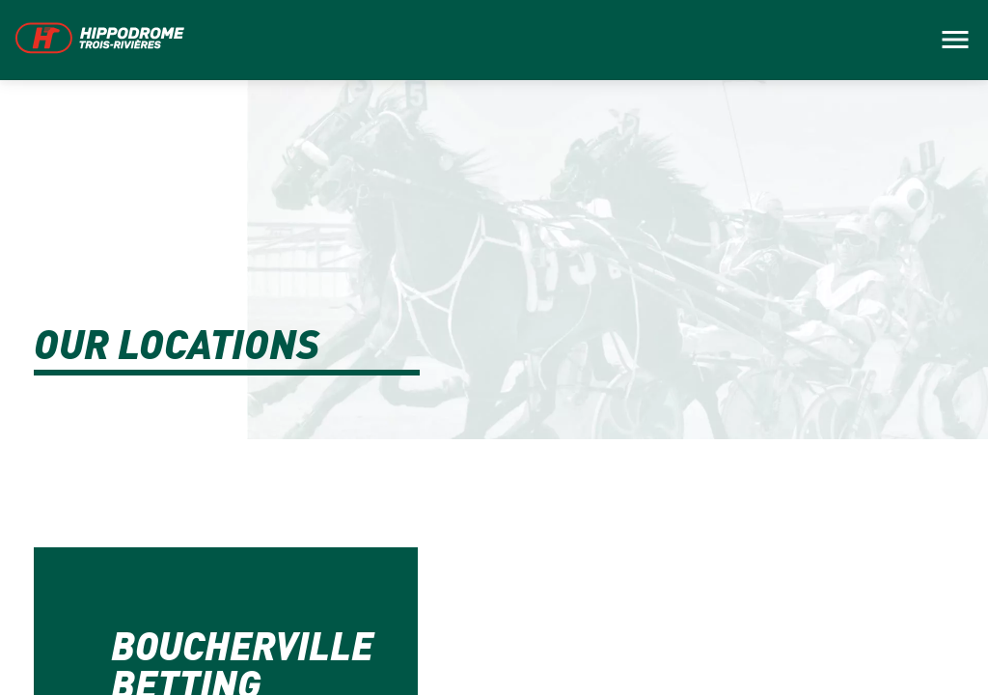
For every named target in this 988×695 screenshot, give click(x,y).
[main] (494, 347)
